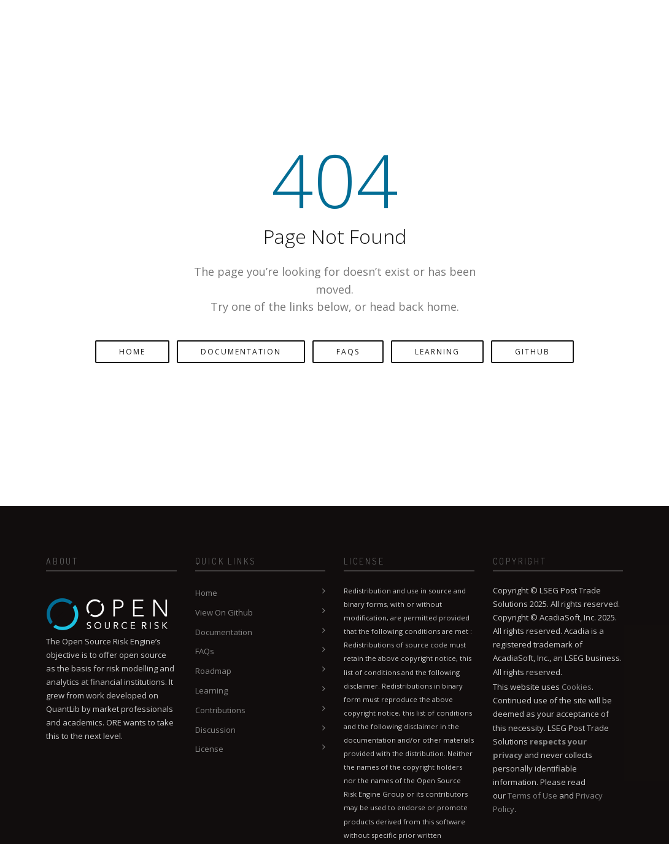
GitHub (532, 351)
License (209, 748)
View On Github (224, 612)
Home (132, 351)
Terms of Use (532, 795)
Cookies (577, 686)
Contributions (220, 710)
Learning (437, 351)
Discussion (215, 729)
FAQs (348, 351)
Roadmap (213, 670)
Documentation (241, 351)
